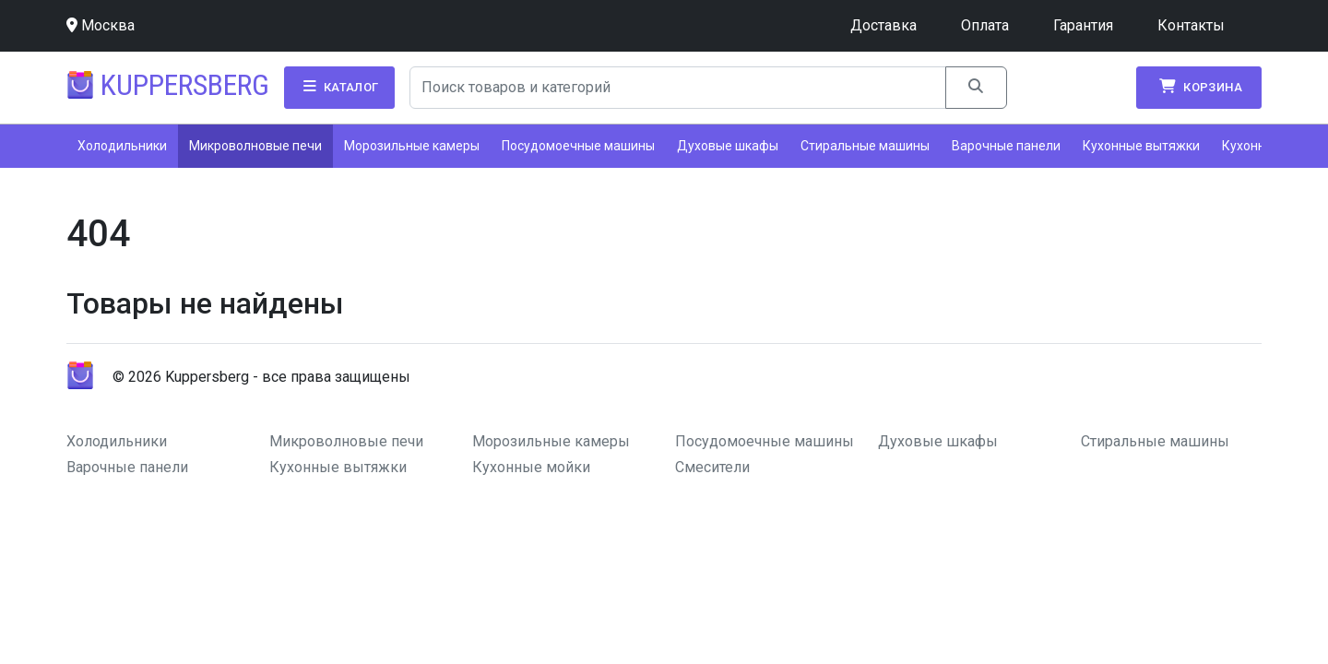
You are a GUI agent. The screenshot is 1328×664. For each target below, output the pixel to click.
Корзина (1199, 86)
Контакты (1191, 25)
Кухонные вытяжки (1141, 145)
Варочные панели (1006, 145)
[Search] (678, 87)
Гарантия (1083, 25)
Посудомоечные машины (578, 145)
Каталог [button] (339, 86)
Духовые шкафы (727, 145)
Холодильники (122, 145)
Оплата (985, 25)
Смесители (712, 467)
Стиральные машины (865, 145)
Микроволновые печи (255, 145)
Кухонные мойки (531, 467)
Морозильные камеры (412, 145)
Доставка (883, 25)
